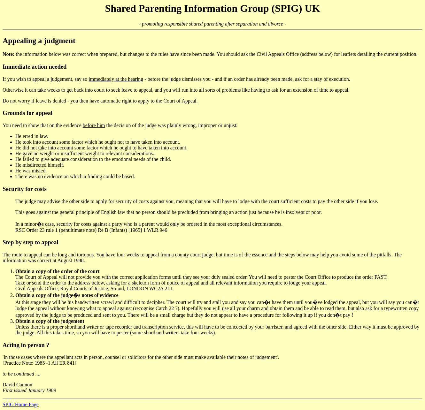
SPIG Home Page (21, 404)
